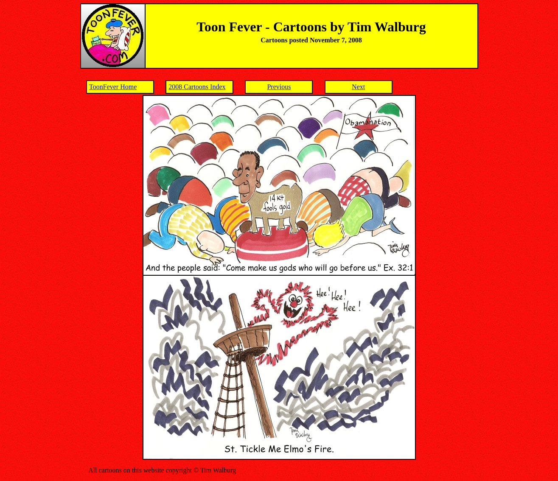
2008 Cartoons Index (196, 86)
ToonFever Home (113, 86)
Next (358, 86)
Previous (279, 86)
